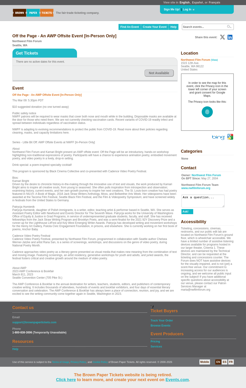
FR (231, 362)
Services (156, 346)
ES (224, 362)
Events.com (177, 379)
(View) (214, 60)
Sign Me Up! (172, 9)
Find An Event (129, 27)
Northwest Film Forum (206, 175)
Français (214, 2)
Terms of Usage (60, 362)
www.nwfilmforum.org (195, 188)
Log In (187, 9)
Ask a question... (205, 202)
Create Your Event (155, 27)
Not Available (159, 73)
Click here (66, 379)
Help (173, 27)
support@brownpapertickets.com (34, 322)
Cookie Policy (100, 362)
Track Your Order (162, 320)
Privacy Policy (78, 362)
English (185, 2)
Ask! (186, 213)
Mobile (204, 362)
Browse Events (160, 325)
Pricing (155, 341)
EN (218, 362)
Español (197, 2)
